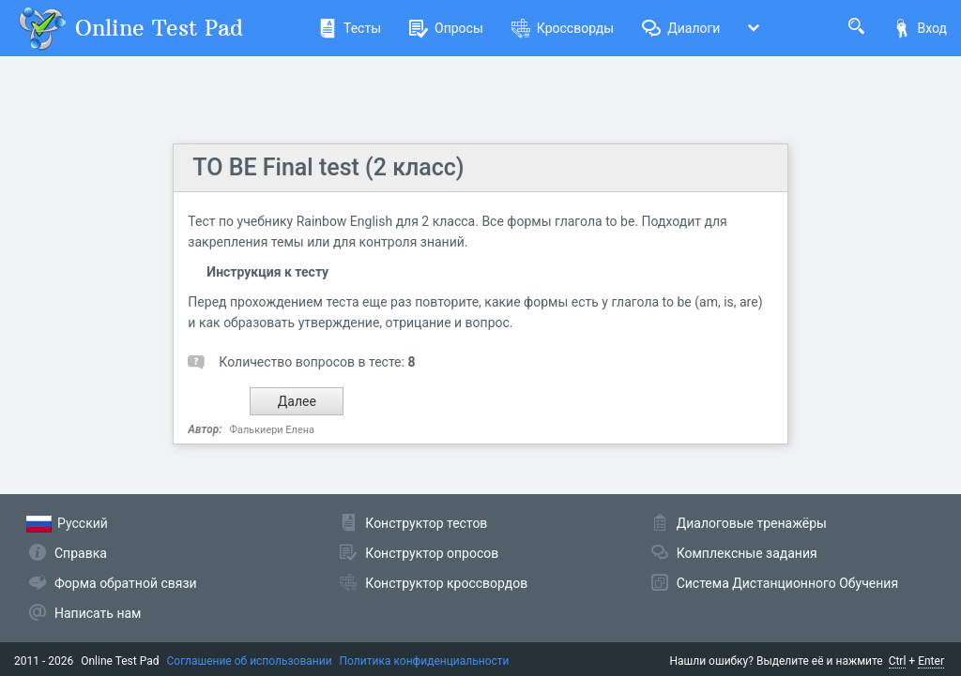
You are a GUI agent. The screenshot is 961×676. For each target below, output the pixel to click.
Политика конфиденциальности (425, 661)
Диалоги (681, 28)
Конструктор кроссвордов (446, 583)
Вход (919, 28)
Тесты (349, 28)
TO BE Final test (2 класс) (328, 167)
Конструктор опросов (431, 553)
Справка (80, 553)
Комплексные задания (747, 553)
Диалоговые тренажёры (752, 523)
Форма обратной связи (125, 583)
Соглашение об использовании (249, 661)
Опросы (446, 28)
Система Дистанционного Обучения (787, 583)
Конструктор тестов (426, 523)
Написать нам (97, 613)
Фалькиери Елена (272, 430)
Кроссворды (562, 28)
